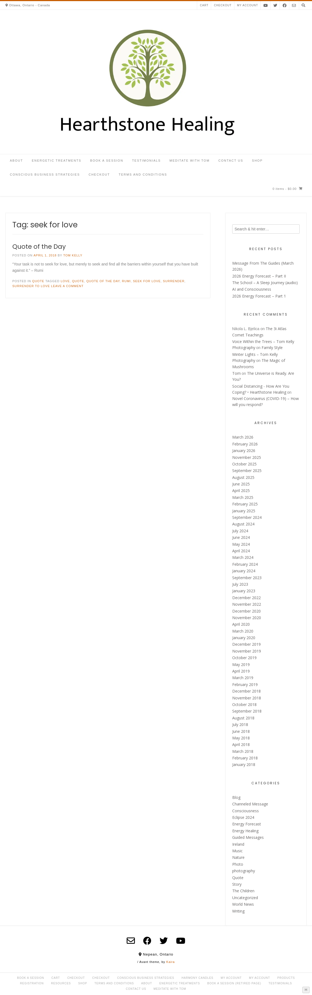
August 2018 (243, 717)
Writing (238, 911)
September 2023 (247, 577)
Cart (204, 5)
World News (243, 904)
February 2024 (245, 564)
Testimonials (146, 160)
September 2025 (247, 470)
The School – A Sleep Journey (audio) (265, 282)
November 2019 (246, 651)
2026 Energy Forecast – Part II (259, 276)
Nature (238, 857)
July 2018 (240, 724)
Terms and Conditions (143, 174)
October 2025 (244, 464)
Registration (32, 983)
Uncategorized (245, 897)
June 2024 (241, 537)
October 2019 (244, 657)
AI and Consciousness (251, 289)
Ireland (238, 844)
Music (237, 850)
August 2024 (243, 524)
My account (247, 5)
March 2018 (242, 751)
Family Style (272, 347)
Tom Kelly (73, 255)
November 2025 (246, 457)
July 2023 (240, 584)
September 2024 (247, 517)
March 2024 (242, 557)
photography (243, 870)
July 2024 (240, 530)
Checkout (222, 5)
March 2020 (242, 631)
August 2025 (243, 477)
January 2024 (243, 570)
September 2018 (247, 711)
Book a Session (106, 160)
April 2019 (241, 671)
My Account (231, 977)
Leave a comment (67, 286)
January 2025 (243, 510)
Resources (61, 983)
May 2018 (241, 737)
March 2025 (242, 497)
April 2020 (241, 624)
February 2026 (245, 444)
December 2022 (246, 597)
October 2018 (244, 704)
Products (286, 977)
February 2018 (245, 757)
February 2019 (245, 684)
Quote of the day (103, 281)
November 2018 (246, 697)
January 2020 (243, 637)
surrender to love (31, 286)
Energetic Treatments (56, 160)
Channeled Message (250, 804)
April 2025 (241, 490)
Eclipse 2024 (243, 817)
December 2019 (246, 644)
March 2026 (242, 437)
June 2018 (241, 731)
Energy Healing (245, 830)
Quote (38, 281)
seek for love (147, 281)
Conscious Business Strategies (45, 174)
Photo (237, 864)
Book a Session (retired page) (234, 983)
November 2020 (246, 617)
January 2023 (243, 590)
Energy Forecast (246, 824)
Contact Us (231, 160)
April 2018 (241, 744)
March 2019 (242, 677)
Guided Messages (248, 837)
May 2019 (241, 664)
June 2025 (241, 484)
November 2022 (246, 604)
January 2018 (243, 764)
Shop (257, 160)
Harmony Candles (197, 977)
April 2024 (241, 550)
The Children (243, 890)
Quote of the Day (39, 246)
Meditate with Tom (189, 160)
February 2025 (245, 504)
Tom (236, 373)
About (16, 160)
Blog (236, 797)
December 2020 (246, 611)
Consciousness (245, 810)
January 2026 (243, 450)
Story (237, 884)
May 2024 (241, 544)
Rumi (126, 281)
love (65, 281)
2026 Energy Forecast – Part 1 (259, 296)
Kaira (170, 961)
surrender (174, 281)
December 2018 (246, 691)
